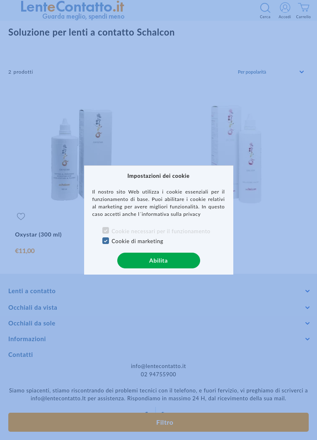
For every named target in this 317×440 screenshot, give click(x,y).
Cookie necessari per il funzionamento (161, 231)
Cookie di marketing (137, 241)
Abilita (158, 260)
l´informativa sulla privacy (169, 214)
